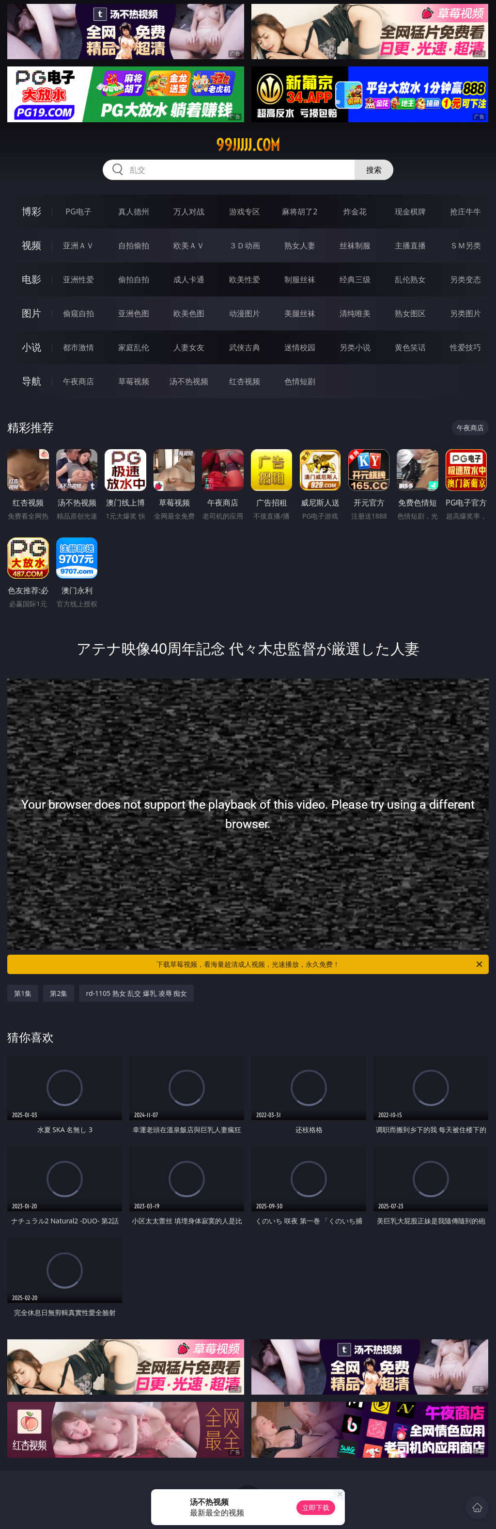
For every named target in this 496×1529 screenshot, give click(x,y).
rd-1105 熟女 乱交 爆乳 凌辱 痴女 (136, 993)
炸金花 (355, 211)
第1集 (22, 993)
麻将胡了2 (299, 211)
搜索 (374, 169)
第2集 (58, 993)
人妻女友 (188, 347)
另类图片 (465, 313)
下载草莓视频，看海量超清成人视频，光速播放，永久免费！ (320, 964)
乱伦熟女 (410, 279)
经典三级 (355, 279)
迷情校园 (299, 347)
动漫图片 (244, 313)
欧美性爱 (244, 279)
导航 (31, 381)
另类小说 (355, 347)
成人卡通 (188, 279)
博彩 (31, 211)
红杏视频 (244, 381)
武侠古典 (244, 347)
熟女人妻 (299, 245)
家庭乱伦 (133, 347)
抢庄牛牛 (465, 211)
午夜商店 (78, 381)
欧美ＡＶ (188, 245)
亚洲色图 (133, 313)
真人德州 (133, 211)
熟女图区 (410, 313)
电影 (31, 279)
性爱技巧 (465, 347)
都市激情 (78, 347)
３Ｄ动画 (244, 245)
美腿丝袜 (299, 313)
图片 (31, 313)
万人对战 (188, 211)
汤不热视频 (189, 381)
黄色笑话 (410, 347)
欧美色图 (188, 313)
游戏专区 (244, 211)
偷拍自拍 (133, 279)
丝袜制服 (355, 245)
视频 (31, 245)
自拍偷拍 (133, 245)
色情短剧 (299, 381)
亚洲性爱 (78, 279)
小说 (31, 347)
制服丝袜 (299, 279)
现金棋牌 (410, 211)
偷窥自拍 (78, 313)
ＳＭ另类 (465, 245)
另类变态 (465, 279)
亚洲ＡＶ (78, 245)
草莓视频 (133, 381)
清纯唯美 (355, 313)
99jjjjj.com (248, 145)
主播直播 (410, 245)
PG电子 (78, 211)
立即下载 (315, 1507)
